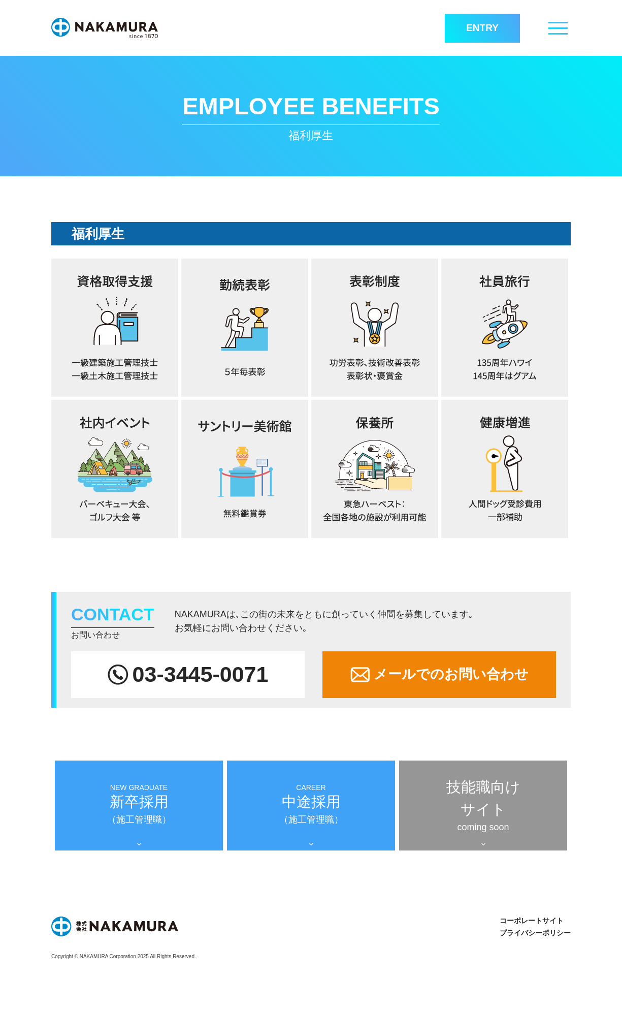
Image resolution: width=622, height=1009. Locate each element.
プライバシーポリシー (535, 933)
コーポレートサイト (532, 921)
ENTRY (482, 27)
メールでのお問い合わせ (439, 674)
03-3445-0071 (188, 674)
